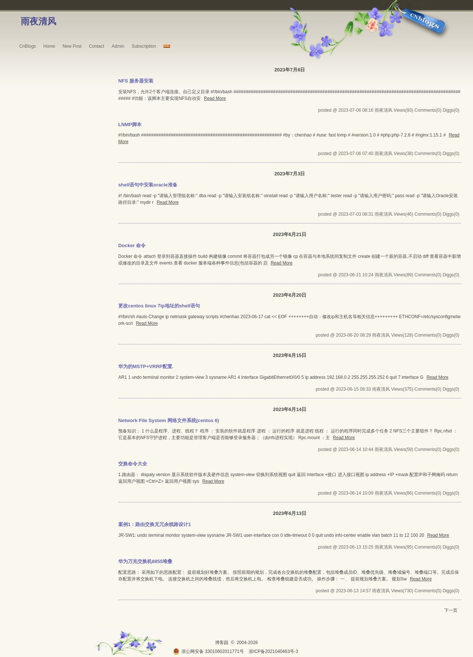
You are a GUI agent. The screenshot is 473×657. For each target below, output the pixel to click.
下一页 (450, 610)
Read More (215, 98)
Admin (118, 46)
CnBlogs (27, 46)
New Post (71, 46)
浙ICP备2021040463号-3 (273, 651)
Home (49, 46)
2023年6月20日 (289, 295)
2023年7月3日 (289, 173)
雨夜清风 (38, 21)
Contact (96, 46)
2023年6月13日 (289, 513)
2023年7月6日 (289, 70)
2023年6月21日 (289, 234)
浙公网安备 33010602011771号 (208, 651)
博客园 (221, 642)
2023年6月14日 (289, 409)
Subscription (144, 46)
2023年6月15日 (289, 355)
